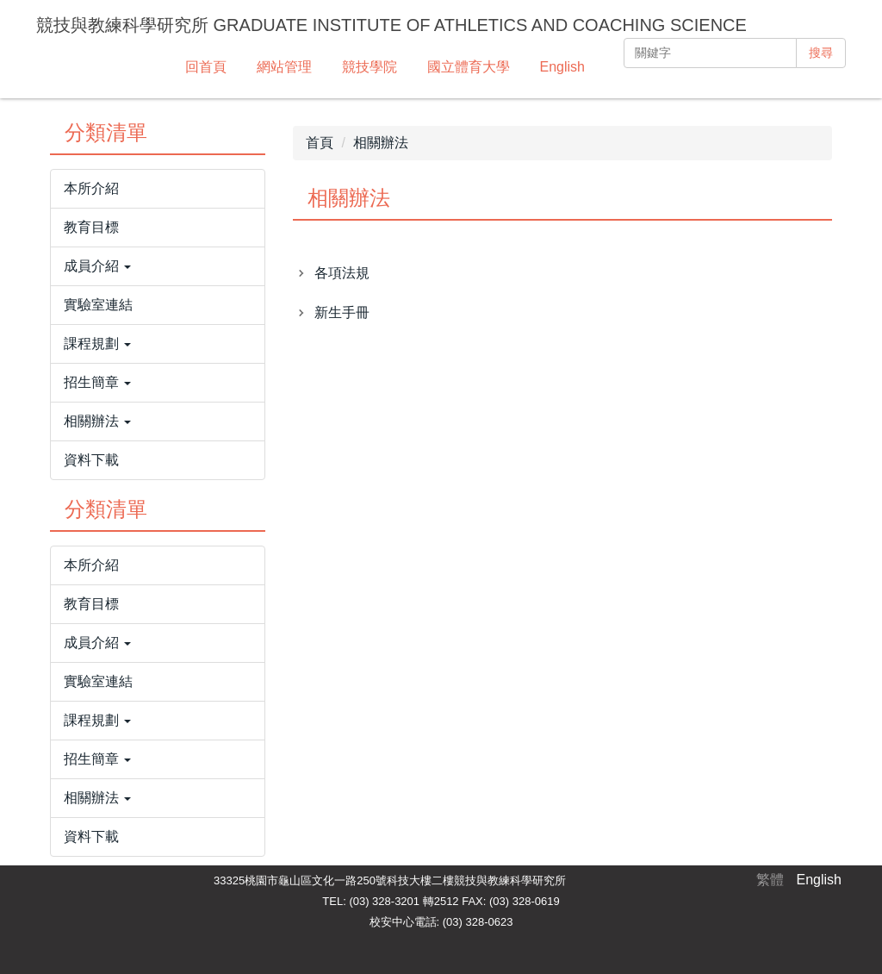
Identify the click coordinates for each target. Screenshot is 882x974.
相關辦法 (380, 142)
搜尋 (821, 52)
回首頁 (206, 66)
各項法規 (342, 272)
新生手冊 (342, 312)
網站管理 (284, 66)
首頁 (319, 142)
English (562, 66)
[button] (157, 266)
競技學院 (369, 66)
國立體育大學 (468, 66)
